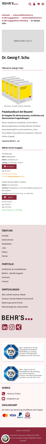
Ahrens (7, 106)
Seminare (6, 277)
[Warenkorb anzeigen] (38, 4)
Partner (5, 256)
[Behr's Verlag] (10, 3)
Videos (4, 252)
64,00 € (8, 197)
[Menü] (43, 4)
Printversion (7, 153)
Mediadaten (7, 244)
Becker (27, 106)
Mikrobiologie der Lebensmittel (15, 306)
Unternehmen (7, 239)
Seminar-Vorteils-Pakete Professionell (17, 298)
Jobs (4, 248)
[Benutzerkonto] (34, 4)
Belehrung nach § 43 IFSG (12, 302)
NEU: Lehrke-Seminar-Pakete (14, 294)
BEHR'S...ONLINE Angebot (12, 273)
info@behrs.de (13, 398)
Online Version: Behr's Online (14, 182)
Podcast (5, 281)
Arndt (14, 106)
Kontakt (5, 235)
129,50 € (9, 166)
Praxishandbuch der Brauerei (17, 111)
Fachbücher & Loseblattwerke (14, 269)
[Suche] (30, 4)
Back (20, 106)
